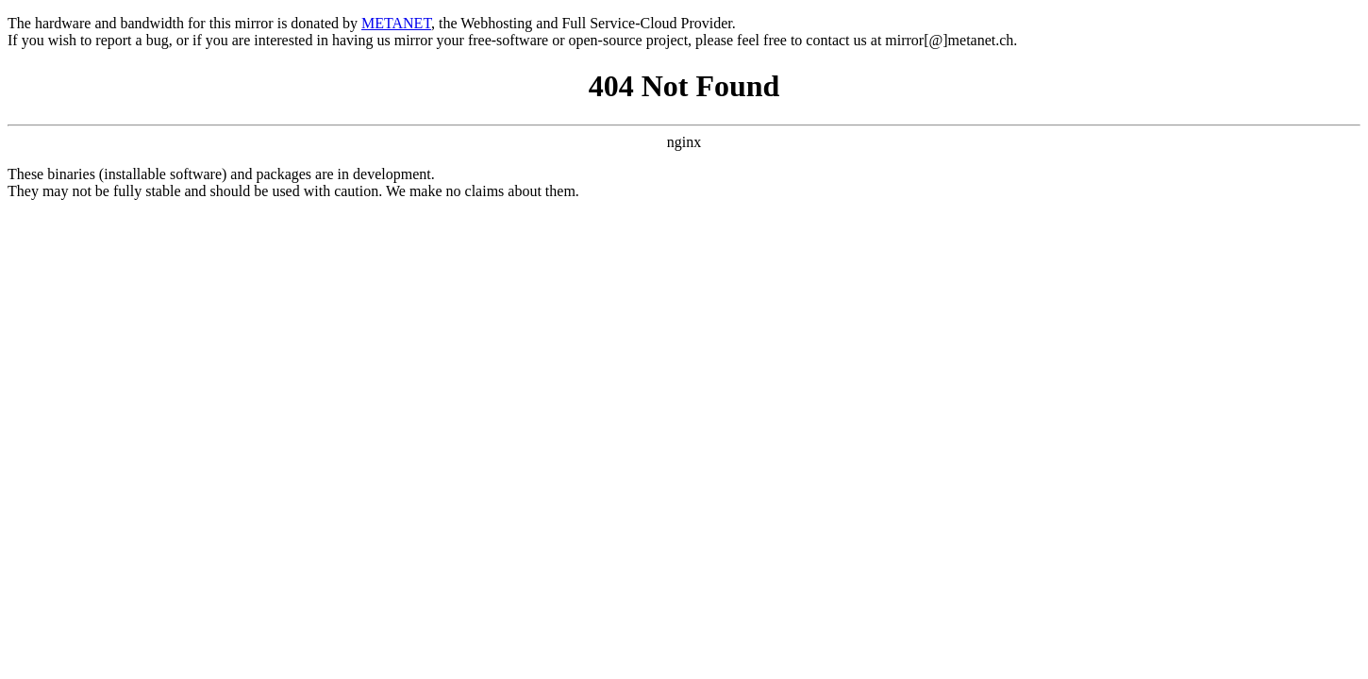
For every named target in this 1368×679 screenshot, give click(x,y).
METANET (396, 23)
